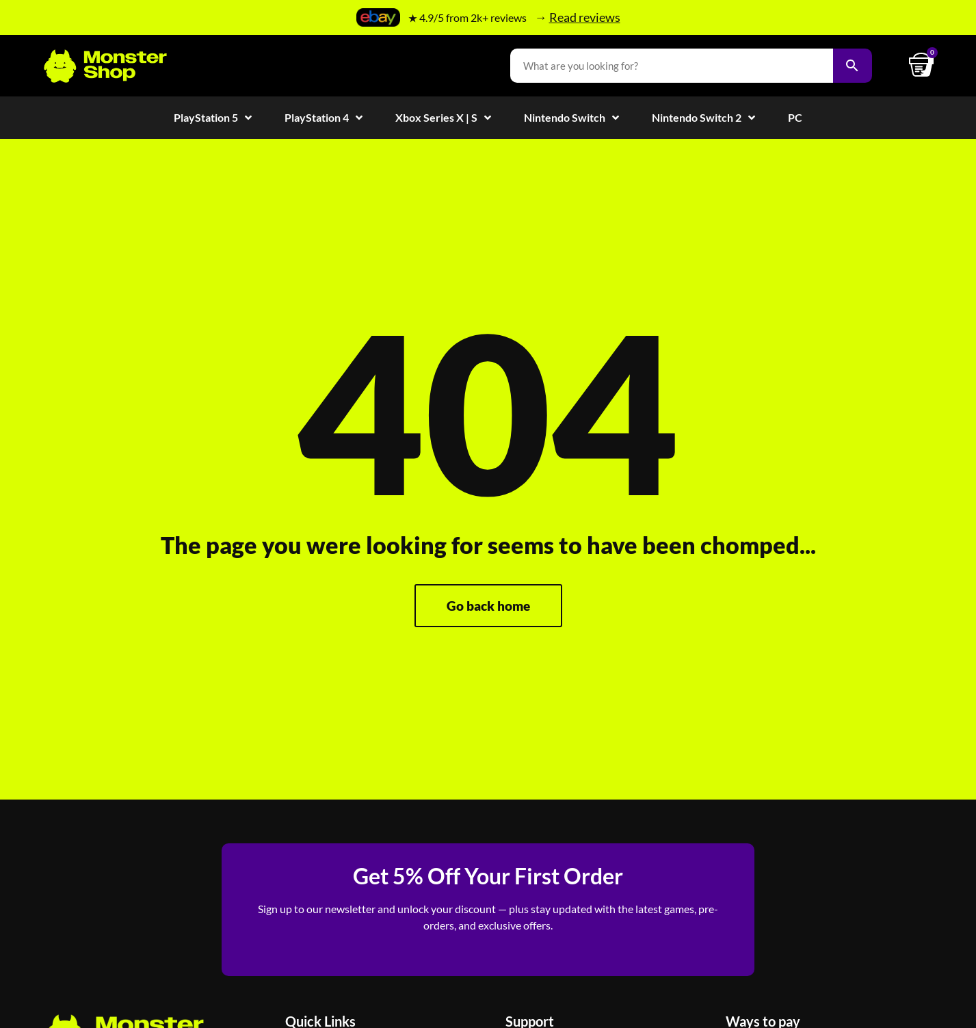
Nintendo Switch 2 (703, 117)
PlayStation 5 (213, 117)
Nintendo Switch (571, 117)
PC (795, 117)
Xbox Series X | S (443, 117)
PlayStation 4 (323, 117)
